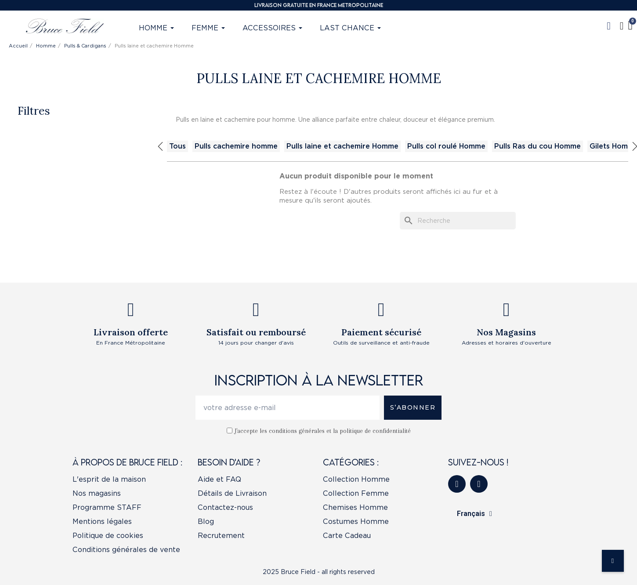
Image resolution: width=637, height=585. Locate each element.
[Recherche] (458, 220)
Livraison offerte (131, 332)
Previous (160, 146)
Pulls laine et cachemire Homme (342, 146)
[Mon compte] (622, 26)
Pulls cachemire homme (236, 146)
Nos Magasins (506, 332)
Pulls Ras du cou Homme (537, 146)
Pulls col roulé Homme (446, 146)
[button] (609, 26)
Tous (177, 146)
